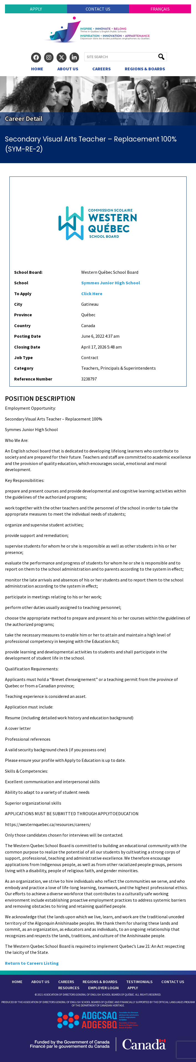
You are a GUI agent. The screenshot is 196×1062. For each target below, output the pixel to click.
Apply (36, 9)
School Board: (28, 272)
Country (22, 325)
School (21, 282)
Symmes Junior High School (110, 282)
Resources (68, 987)
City (18, 304)
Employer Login (103, 987)
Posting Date (27, 336)
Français (160, 9)
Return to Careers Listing (32, 963)
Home (37, 68)
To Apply (22, 293)
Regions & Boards (145, 68)
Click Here (91, 293)
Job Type (23, 357)
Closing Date (27, 347)
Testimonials (139, 981)
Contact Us (98, 9)
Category (23, 368)
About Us (67, 68)
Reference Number (33, 379)
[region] (98, 100)
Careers (101, 68)
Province (23, 314)
